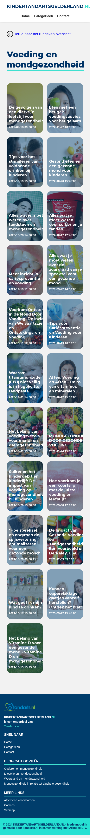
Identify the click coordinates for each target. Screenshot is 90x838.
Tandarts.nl (11, 726)
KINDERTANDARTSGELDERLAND (30, 717)
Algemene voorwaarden (19, 800)
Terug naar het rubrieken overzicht (39, 34)
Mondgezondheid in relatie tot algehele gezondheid (37, 783)
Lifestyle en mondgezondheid (23, 773)
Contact (63, 16)
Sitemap (9, 810)
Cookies (9, 805)
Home (25, 16)
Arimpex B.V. (78, 827)
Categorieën (43, 16)
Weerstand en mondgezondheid (24, 778)
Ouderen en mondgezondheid (23, 768)
